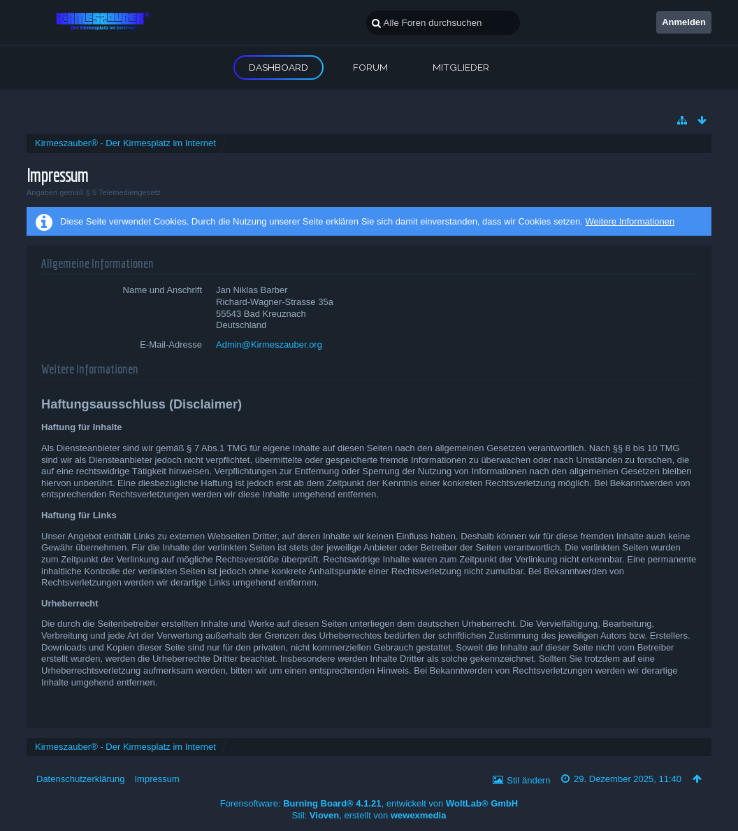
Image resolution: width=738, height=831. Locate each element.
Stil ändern (528, 780)
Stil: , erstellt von (369, 815)
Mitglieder (461, 67)
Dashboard (278, 67)
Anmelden (684, 22)
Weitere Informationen (629, 221)
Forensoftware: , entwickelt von (369, 803)
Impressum (156, 779)
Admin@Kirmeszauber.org (269, 344)
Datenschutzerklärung (80, 779)
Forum (370, 67)
